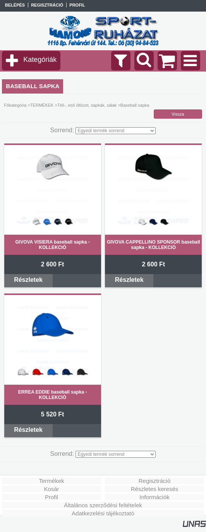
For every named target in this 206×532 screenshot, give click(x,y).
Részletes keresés (155, 489)
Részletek (28, 279)
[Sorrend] (116, 130)
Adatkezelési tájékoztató (103, 513)
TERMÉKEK (42, 105)
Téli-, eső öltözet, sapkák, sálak (87, 105)
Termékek (51, 480)
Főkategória (15, 105)
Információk (154, 497)
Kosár (51, 489)
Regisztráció (155, 480)
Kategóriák (40, 59)
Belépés (15, 5)
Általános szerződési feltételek (103, 505)
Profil (51, 497)
